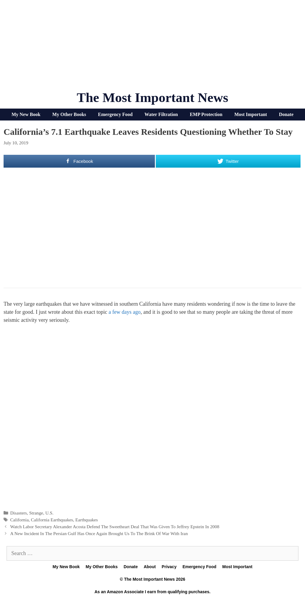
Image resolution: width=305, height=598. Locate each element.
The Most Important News (152, 97)
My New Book (26, 114)
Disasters (18, 512)
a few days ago (124, 312)
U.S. (49, 512)
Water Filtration (161, 114)
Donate (286, 114)
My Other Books (69, 114)
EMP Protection (206, 114)
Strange (36, 512)
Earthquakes (86, 519)
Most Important (250, 114)
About (149, 566)
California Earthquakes (52, 519)
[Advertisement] (152, 47)
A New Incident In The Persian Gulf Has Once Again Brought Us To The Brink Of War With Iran (99, 533)
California (19, 519)
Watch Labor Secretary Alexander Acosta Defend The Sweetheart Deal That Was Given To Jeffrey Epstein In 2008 (114, 526)
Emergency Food (115, 114)
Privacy (169, 566)
